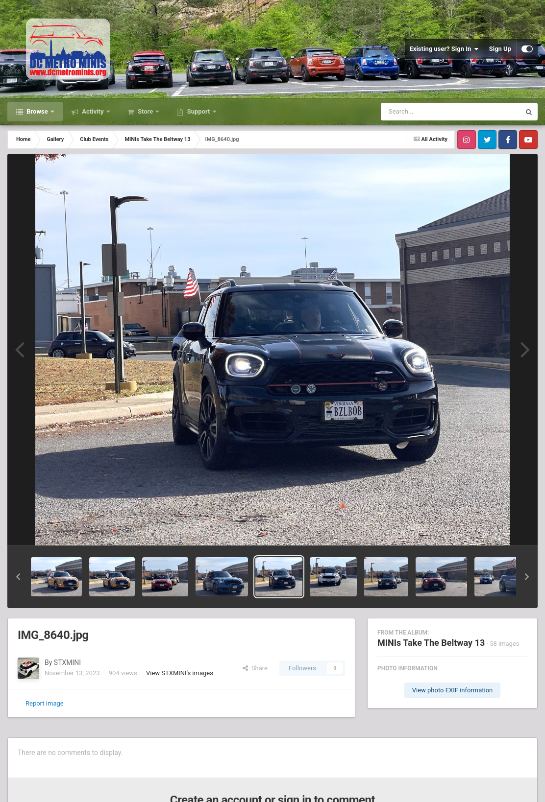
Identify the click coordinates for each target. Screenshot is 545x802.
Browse (37, 111)
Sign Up (500, 48)
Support (198, 111)
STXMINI (67, 662)
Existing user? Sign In (444, 49)
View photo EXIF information (452, 690)
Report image (44, 703)
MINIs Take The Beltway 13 (431, 642)
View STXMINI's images (179, 673)
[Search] (426, 111)
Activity (92, 111)
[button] (18, 577)
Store (145, 111)
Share (255, 668)
